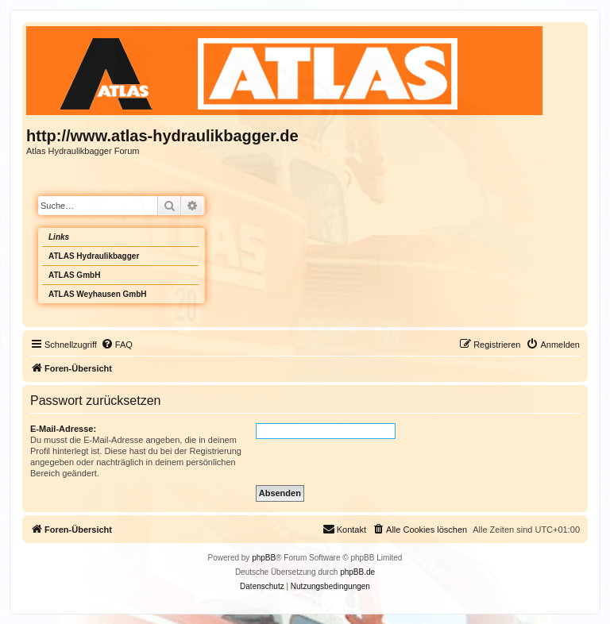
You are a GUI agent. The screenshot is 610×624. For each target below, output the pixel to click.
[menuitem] (117, 344)
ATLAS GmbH (74, 275)
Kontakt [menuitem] (344, 528)
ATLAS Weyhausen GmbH (97, 294)
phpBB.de (357, 572)
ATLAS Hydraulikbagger (93, 256)
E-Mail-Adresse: (63, 428)
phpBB (264, 557)
